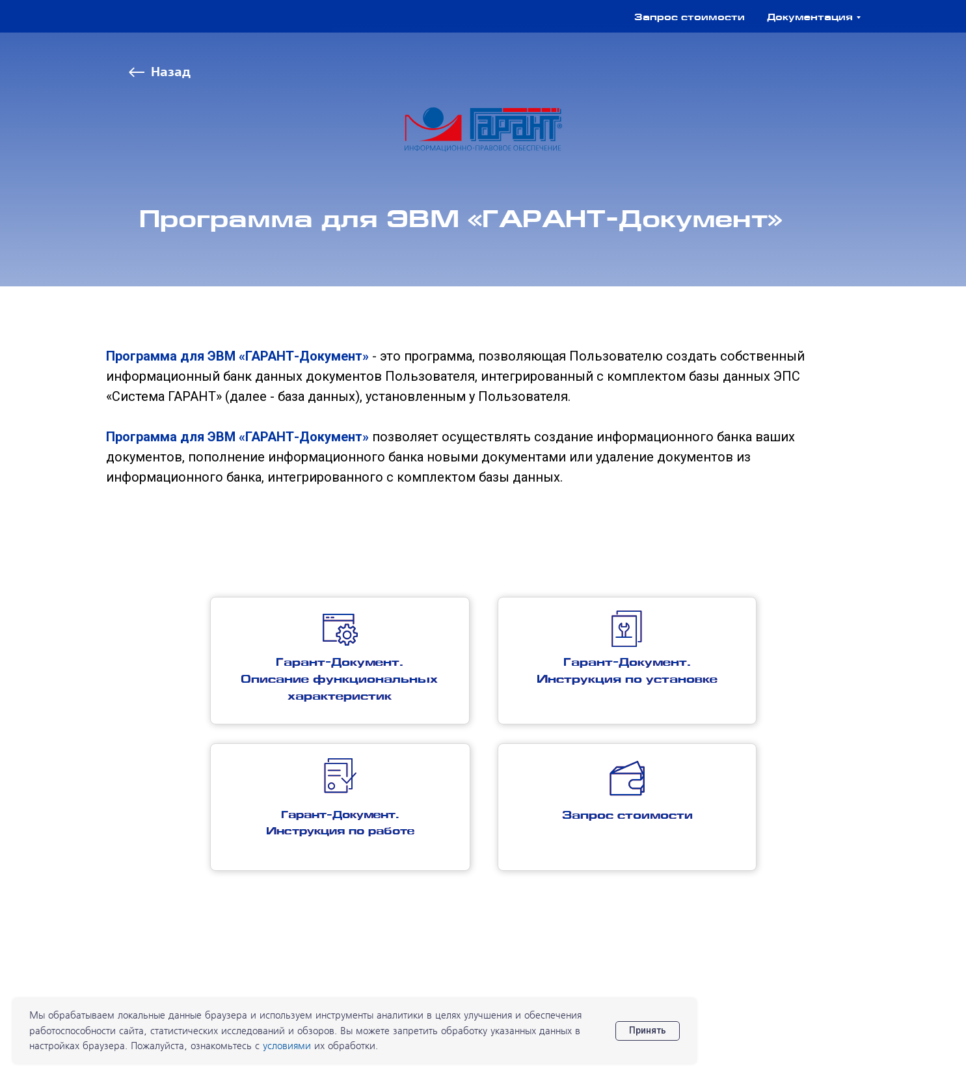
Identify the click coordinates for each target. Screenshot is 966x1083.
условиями (287, 1046)
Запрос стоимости (689, 18)
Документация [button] (810, 18)
